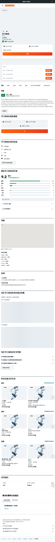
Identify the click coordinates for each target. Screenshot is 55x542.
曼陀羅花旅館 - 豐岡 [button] (6, 459)
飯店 (9, 538)
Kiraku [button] (29, 460)
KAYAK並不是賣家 (28, 526)
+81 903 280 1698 (6, 39)
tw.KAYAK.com (4, 538)
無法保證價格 (20, 521)
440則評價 (10, 41)
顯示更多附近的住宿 (49, 383)
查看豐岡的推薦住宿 (49, 441)
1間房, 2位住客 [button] (7, 50)
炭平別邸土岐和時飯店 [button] (33, 400)
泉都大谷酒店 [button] (5, 430)
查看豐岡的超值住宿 (49, 411)
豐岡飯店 (7, 508)
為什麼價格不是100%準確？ (28, 531)
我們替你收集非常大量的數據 (28, 529)
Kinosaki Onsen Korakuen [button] (34, 430)
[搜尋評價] (29, 199)
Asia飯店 (14, 538)
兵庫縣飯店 (25, 538)
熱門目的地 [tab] (15, 500)
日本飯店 (19, 538)
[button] (52, 2)
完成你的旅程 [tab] (7, 500)
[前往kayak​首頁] (9, 5)
